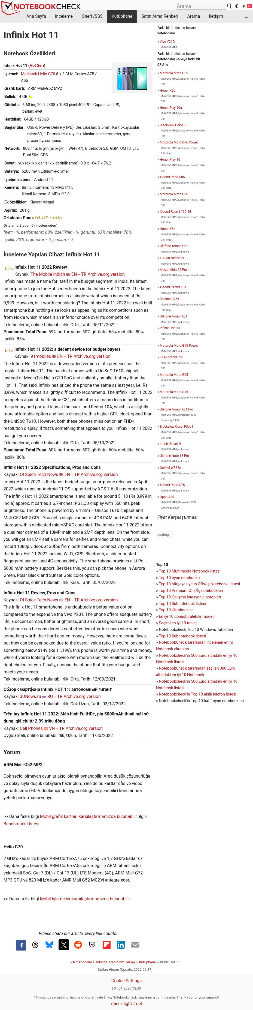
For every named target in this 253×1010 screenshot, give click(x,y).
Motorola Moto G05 (174, 375)
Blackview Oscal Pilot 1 (176, 426)
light (128, 1003)
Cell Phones (31, 728)
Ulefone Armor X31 (173, 316)
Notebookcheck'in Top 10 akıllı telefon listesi (197, 694)
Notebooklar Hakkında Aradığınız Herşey (104, 962)
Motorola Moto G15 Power (179, 345)
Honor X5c (167, 90)
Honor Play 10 (170, 159)
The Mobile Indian (48, 274)
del (139, 1003)
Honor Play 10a (171, 108)
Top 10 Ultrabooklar (176, 610)
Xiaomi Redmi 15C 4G (175, 212)
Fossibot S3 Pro (171, 357)
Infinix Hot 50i (170, 328)
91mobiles (41, 356)
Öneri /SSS (92, 16)
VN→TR (57, 728)
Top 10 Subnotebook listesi (182, 603)
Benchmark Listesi (21, 823)
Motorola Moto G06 (174, 194)
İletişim (216, 16)
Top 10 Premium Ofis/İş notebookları (191, 590)
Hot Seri (37, 65)
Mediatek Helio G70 (38, 74)
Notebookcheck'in (175, 681)
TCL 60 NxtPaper (172, 258)
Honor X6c (167, 229)
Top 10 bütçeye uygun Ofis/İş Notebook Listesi (199, 584)
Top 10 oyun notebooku (179, 578)
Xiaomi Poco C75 (172, 485)
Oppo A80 (167, 497)
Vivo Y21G (167, 42)
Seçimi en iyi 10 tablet (178, 623)
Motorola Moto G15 (174, 392)
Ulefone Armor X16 (173, 246)
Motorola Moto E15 (174, 73)
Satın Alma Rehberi (159, 16)
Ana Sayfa (36, 16)
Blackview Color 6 (173, 125)
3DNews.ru (30, 696)
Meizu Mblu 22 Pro (173, 270)
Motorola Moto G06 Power (179, 142)
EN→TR (79, 274)
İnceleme (64, 16)
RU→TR (55, 696)
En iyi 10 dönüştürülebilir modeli (186, 616)
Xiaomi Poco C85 (172, 177)
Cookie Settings (126, 980)
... (246, 16)
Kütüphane (122, 16)
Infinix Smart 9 (170, 444)
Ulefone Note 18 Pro (174, 456)
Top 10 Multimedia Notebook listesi (190, 571)
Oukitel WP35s (170, 468)
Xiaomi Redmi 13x (173, 287)
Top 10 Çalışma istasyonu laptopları (190, 597)
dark (115, 1003)
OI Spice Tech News (39, 474)
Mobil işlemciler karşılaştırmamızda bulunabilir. (85, 898)
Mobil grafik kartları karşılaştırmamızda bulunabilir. (89, 816)
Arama (193, 16)
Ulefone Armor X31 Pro (176, 409)
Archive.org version (106, 274)
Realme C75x (169, 299)
